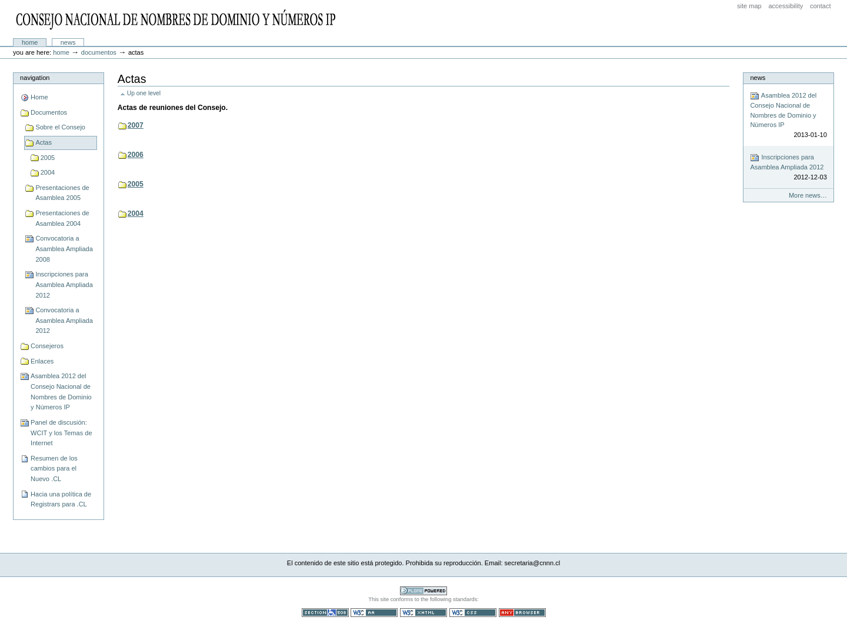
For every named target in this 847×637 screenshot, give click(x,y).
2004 (48, 172)
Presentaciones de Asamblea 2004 (62, 218)
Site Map (749, 5)
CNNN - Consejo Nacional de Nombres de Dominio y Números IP (177, 19)
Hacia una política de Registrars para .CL (61, 499)
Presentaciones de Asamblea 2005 (62, 193)
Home (30, 42)
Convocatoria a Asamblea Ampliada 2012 (64, 320)
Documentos (98, 52)
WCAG (374, 612)
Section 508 (325, 612)
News (68, 42)
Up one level (144, 93)
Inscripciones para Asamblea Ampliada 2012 (64, 284)
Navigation (34, 77)
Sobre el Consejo (60, 127)
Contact (820, 5)
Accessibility (785, 5)
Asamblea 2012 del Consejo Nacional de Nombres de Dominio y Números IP (61, 391)
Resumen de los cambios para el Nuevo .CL (54, 468)
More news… (808, 195)
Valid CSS (472, 612)
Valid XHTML (423, 612)
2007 (136, 125)
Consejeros (47, 345)
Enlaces (42, 361)
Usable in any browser (522, 612)
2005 (48, 157)
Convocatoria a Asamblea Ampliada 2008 (64, 248)
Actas (43, 142)
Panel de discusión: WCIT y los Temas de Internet (61, 432)
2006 (136, 155)
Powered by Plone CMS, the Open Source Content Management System (423, 590)
